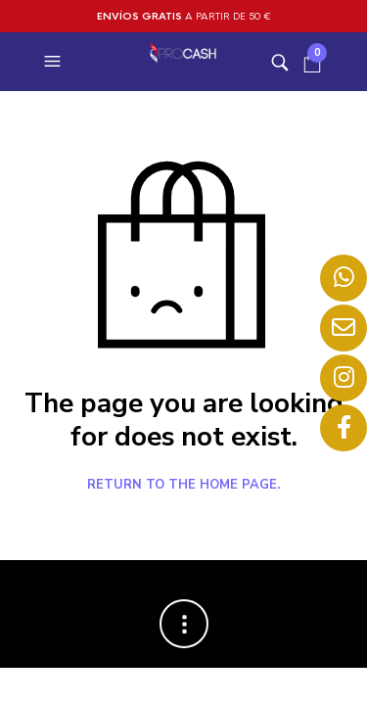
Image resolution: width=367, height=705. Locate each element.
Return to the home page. (183, 486)
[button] (55, 61)
